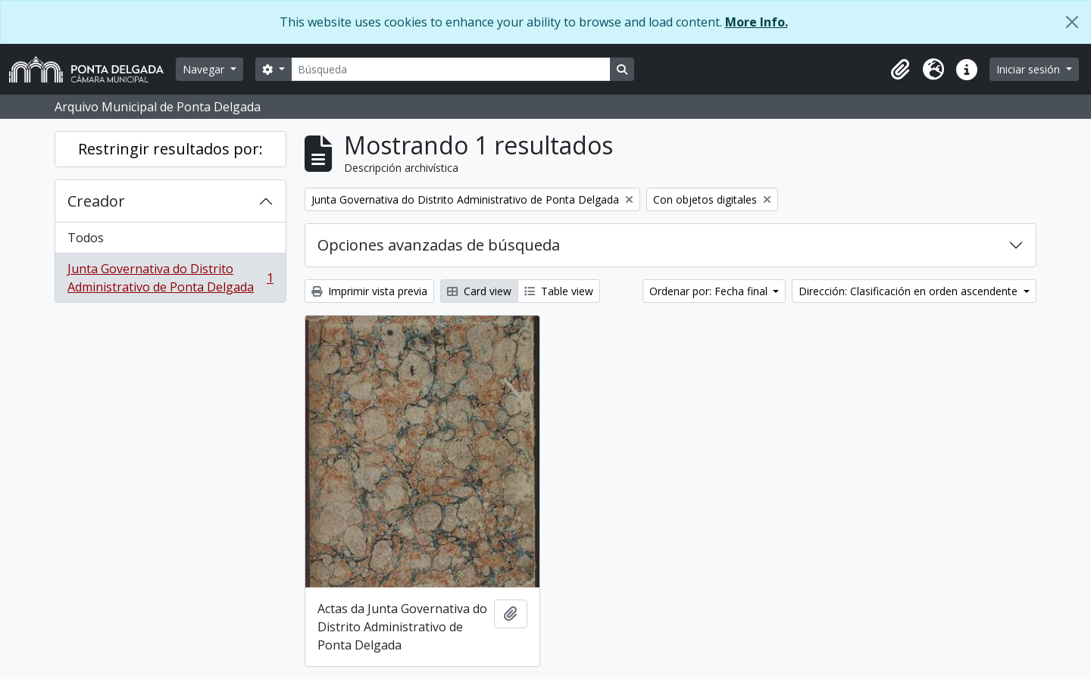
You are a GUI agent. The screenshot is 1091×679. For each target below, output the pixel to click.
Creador (96, 201)
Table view (558, 291)
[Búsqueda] (451, 69)
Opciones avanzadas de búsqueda (438, 245)
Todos (85, 237)
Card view (479, 291)
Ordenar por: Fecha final (710, 291)
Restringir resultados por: (170, 149)
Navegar (205, 69)
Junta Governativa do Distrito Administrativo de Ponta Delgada (170, 277)
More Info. (756, 22)
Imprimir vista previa (369, 291)
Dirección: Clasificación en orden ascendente (910, 291)
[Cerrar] (1072, 22)
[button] (900, 69)
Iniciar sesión (1029, 69)
